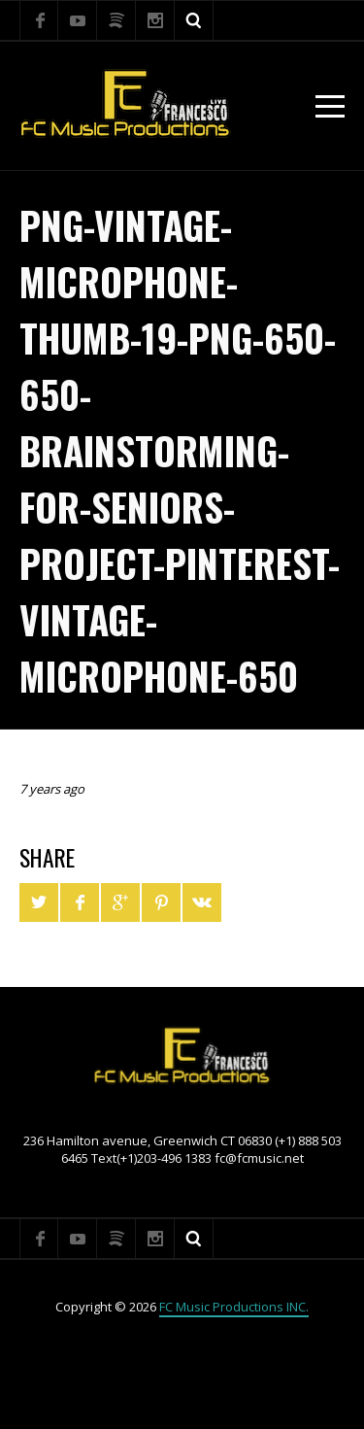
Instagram (155, 20)
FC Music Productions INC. (234, 1306)
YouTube (77, 20)
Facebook (38, 20)
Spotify (116, 20)
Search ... (194, 20)
